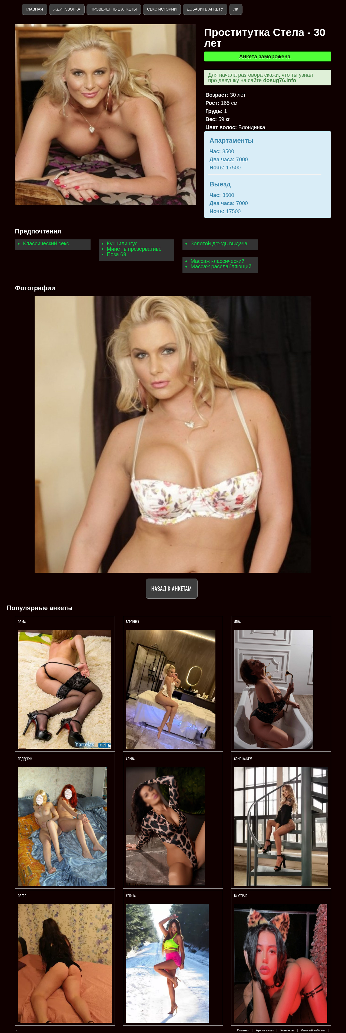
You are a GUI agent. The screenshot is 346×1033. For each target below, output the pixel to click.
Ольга (22, 621)
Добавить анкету (205, 9)
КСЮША (131, 895)
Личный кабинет (313, 1030)
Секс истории (162, 9)
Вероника (132, 621)
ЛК (235, 9)
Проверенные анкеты (114, 9)
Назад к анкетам (171, 588)
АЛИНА (130, 758)
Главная (34, 9)
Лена (237, 621)
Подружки (25, 758)
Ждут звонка (66, 9)
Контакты (288, 1030)
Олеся (22, 895)
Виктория (240, 895)
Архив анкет (265, 1030)
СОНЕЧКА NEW (243, 758)
